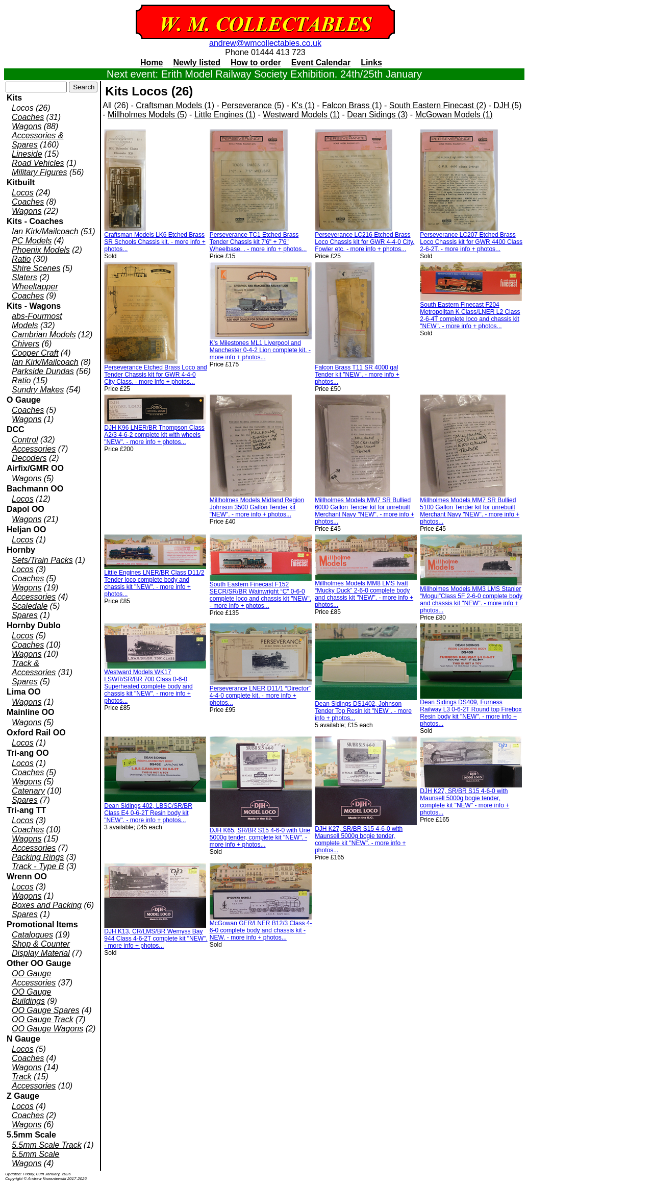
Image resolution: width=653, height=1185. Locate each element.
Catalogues (32, 934)
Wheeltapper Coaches (35, 291)
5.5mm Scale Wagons (35, 1159)
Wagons (26, 126)
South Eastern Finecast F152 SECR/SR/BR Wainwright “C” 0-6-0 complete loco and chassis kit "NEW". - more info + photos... (260, 595)
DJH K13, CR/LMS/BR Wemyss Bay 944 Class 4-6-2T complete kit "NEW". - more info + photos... (155, 938)
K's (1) (303, 105)
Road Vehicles (38, 163)
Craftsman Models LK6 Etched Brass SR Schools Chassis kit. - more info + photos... (154, 242)
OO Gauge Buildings (31, 996)
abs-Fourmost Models (37, 321)
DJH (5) (507, 105)
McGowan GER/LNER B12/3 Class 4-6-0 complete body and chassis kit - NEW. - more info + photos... (261, 930)
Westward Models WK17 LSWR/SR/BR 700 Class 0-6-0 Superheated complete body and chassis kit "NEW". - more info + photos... (148, 686)
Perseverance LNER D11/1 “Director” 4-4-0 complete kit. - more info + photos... (260, 695)
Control (25, 439)
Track (22, 1076)
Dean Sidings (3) (377, 114)
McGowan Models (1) (454, 114)
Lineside (27, 154)
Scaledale (29, 606)
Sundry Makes (38, 389)
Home (151, 62)
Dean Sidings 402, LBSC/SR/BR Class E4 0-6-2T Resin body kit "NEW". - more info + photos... (148, 813)
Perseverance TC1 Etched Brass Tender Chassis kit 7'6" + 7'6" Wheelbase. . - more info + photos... (258, 242)
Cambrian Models (44, 334)
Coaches (28, 117)
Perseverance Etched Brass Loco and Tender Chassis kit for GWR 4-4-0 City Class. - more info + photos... (155, 374)
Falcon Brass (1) (352, 105)
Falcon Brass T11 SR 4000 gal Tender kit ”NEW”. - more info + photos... (357, 374)
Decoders (29, 458)
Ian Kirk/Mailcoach (45, 231)
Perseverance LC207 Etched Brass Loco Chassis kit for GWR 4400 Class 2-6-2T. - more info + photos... (471, 242)
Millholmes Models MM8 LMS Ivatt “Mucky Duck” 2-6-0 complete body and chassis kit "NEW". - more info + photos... (364, 594)
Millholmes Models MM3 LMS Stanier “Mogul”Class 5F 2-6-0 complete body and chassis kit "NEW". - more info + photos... (471, 599)
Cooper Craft (35, 353)
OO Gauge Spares (46, 1010)
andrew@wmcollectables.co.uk (265, 43)
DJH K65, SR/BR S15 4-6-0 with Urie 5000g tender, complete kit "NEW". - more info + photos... (260, 837)
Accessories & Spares (37, 140)
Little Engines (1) (225, 114)
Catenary (28, 790)
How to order (256, 62)
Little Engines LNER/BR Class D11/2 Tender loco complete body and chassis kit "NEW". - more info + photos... (154, 583)
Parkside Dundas (43, 371)
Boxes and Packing (47, 905)
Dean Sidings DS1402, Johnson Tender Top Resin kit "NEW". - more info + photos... (363, 711)
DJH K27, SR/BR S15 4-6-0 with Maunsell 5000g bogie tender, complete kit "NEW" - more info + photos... (464, 801)
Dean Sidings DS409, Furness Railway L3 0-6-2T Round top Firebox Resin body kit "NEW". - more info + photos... (470, 713)
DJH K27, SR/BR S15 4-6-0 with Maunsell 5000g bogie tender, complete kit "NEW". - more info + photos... (360, 839)
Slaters (24, 277)
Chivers (25, 343)
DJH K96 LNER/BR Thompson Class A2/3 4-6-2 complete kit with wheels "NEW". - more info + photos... (154, 435)
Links (371, 62)
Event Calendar (320, 62)
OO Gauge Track (42, 1019)
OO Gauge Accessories (34, 978)
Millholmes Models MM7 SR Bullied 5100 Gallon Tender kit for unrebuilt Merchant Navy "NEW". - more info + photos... (469, 511)
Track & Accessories (34, 668)
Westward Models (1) (301, 114)
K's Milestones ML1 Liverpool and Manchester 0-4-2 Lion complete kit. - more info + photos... (260, 350)
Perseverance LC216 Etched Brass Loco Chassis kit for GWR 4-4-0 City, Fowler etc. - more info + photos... (364, 242)
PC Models (32, 240)
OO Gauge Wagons (47, 1028)
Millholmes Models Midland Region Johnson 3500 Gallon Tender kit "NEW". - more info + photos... (257, 507)
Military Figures (39, 172)
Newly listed (196, 62)
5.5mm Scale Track (47, 1145)
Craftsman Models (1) (175, 105)
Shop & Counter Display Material (41, 948)
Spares (25, 615)
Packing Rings (38, 857)
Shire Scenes (36, 268)
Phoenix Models (41, 249)
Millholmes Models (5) (147, 114)
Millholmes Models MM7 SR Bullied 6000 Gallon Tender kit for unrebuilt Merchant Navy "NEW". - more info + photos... (364, 511)
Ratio (21, 259)
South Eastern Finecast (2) (437, 105)
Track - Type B (38, 866)
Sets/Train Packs (42, 560)
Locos (23, 192)
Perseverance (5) (252, 105)
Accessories (34, 449)
